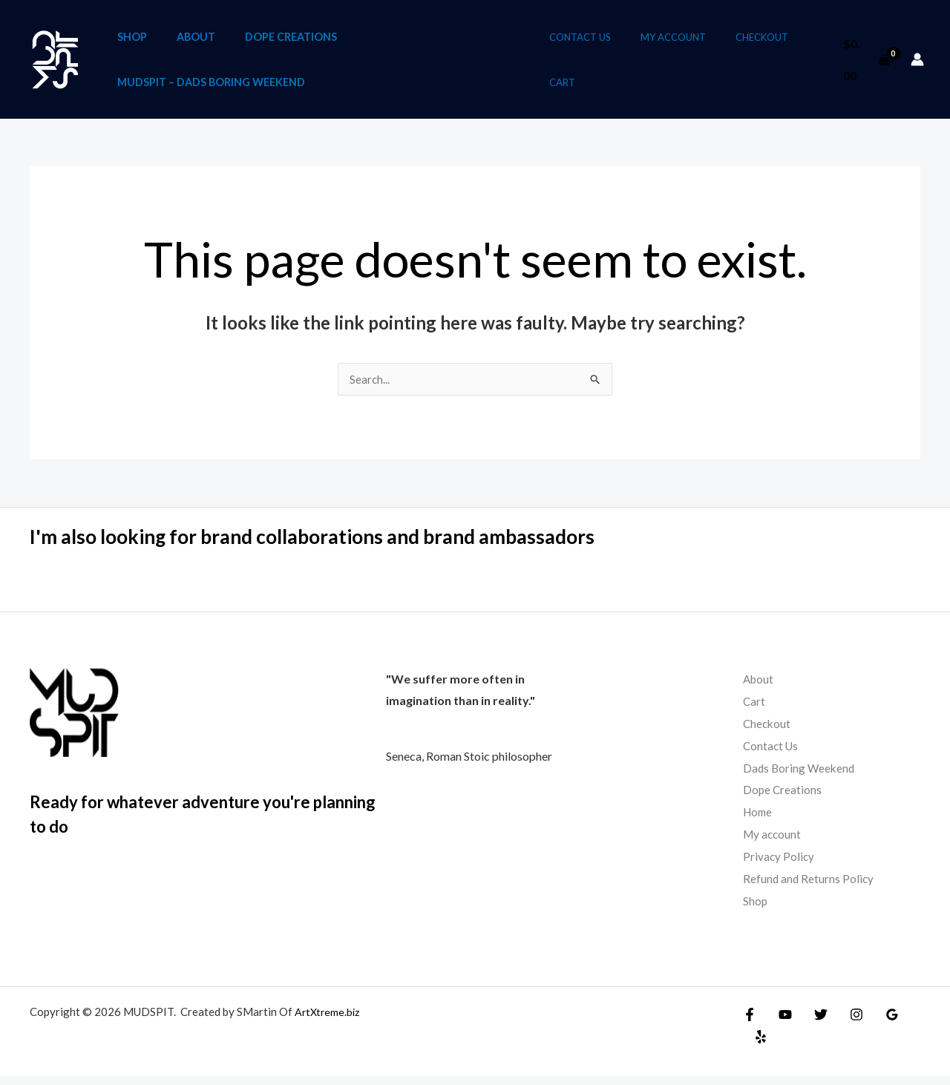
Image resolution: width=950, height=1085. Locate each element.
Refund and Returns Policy (809, 888)
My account (677, 42)
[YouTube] (781, 1023)
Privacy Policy (779, 866)
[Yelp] (909, 1023)
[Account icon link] (917, 64)
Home (759, 822)
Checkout (756, 42)
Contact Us (595, 42)
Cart (577, 88)
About (195, 39)
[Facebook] (749, 1023)
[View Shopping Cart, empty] (865, 64)
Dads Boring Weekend (800, 777)
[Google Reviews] (877, 1023)
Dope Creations (289, 39)
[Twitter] (813, 1023)
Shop (132, 39)
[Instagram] (845, 1023)
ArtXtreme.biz (329, 1020)
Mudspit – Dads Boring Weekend (211, 89)
